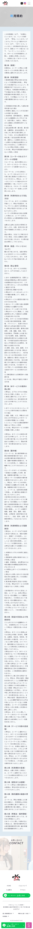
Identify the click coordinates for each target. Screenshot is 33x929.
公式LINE (13, 925)
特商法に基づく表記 (23, 913)
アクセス (22, 890)
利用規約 (5, 916)
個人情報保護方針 (7, 913)
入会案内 (9, 890)
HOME (9, 886)
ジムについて (23, 886)
